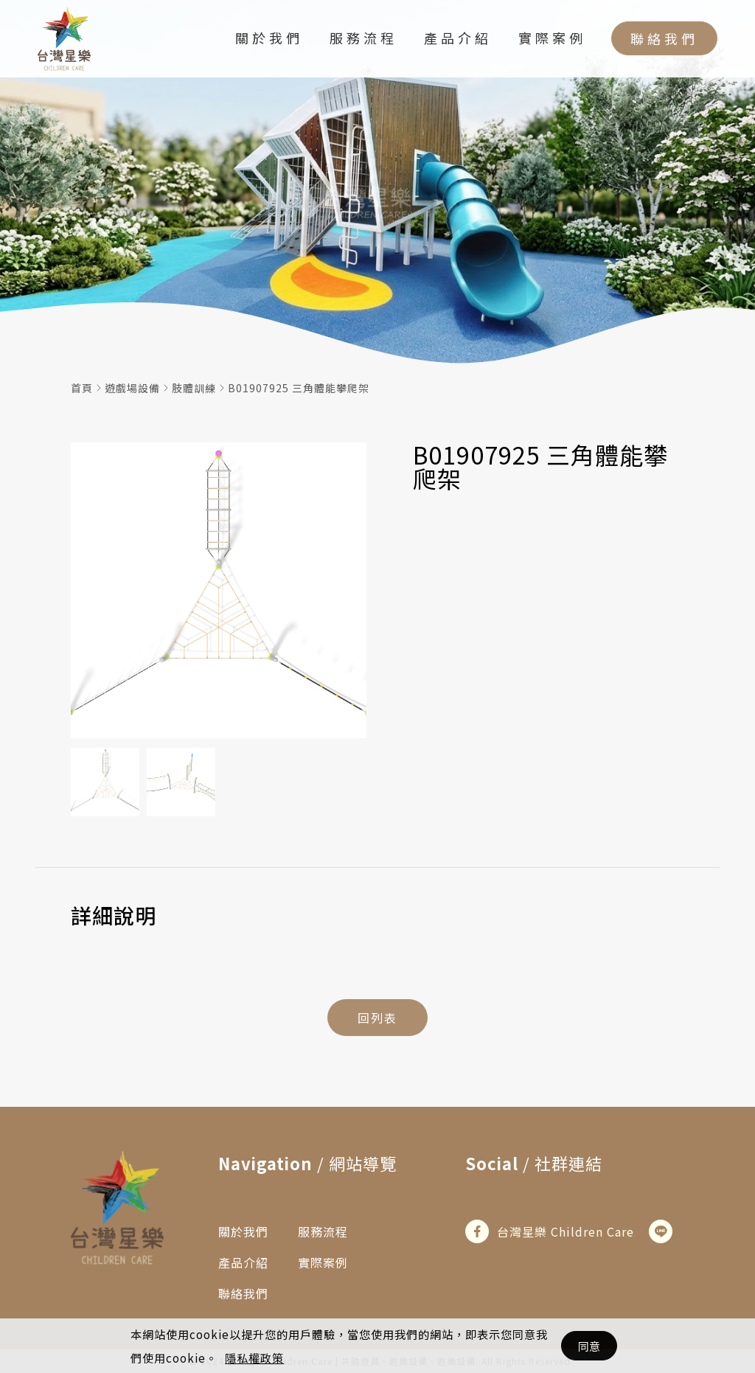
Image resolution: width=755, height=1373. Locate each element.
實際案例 (552, 39)
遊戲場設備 (132, 387)
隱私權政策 (254, 1357)
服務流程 (363, 39)
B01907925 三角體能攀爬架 (298, 387)
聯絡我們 (664, 40)
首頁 (82, 387)
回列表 (377, 1017)
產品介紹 (458, 39)
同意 (589, 1346)
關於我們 (269, 39)
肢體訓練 (194, 387)
